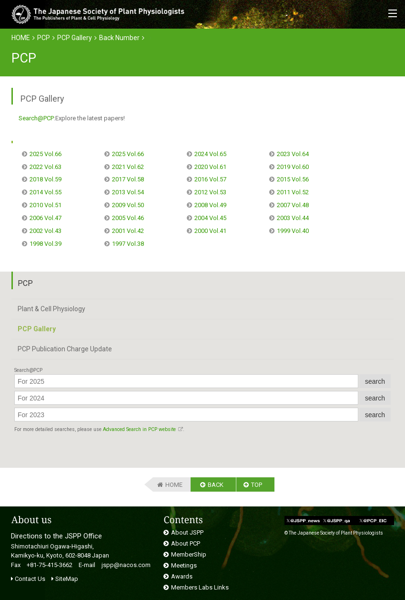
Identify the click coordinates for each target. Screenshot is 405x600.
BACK (215, 484)
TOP (256, 484)
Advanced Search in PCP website (139, 429)
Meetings (184, 565)
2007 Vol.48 (293, 205)
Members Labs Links (200, 587)
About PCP (185, 543)
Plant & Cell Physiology (51, 309)
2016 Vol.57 (210, 179)
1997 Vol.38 (128, 243)
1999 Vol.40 (293, 230)
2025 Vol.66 (45, 154)
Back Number (119, 38)
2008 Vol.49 (210, 205)
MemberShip (188, 554)
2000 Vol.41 (210, 230)
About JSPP (187, 532)
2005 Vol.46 (128, 217)
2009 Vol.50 (128, 205)
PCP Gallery (74, 38)
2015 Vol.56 (293, 179)
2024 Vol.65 (210, 154)
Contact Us (28, 578)
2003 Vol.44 (293, 217)
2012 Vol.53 (210, 192)
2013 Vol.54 (128, 192)
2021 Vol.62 (128, 166)
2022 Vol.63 (45, 166)
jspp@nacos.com (126, 564)
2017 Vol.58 (128, 179)
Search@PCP (36, 118)
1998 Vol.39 (45, 243)
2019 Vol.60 (293, 166)
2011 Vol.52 (293, 192)
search (375, 381)
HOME (20, 38)
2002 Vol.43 (45, 230)
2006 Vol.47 (45, 217)
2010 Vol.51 (45, 205)
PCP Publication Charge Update (65, 349)
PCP (43, 38)
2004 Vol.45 (210, 217)
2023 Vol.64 (293, 154)
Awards (181, 576)
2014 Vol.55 (45, 192)
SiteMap (64, 578)
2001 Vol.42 (128, 230)
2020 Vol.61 (210, 166)
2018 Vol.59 (45, 179)
